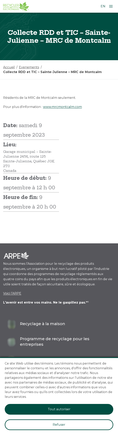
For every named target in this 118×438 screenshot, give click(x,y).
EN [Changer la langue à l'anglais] (103, 6)
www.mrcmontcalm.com (62, 107)
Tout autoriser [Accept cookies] (59, 409)
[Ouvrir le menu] (111, 6)
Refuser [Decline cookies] (59, 425)
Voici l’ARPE (12, 293)
